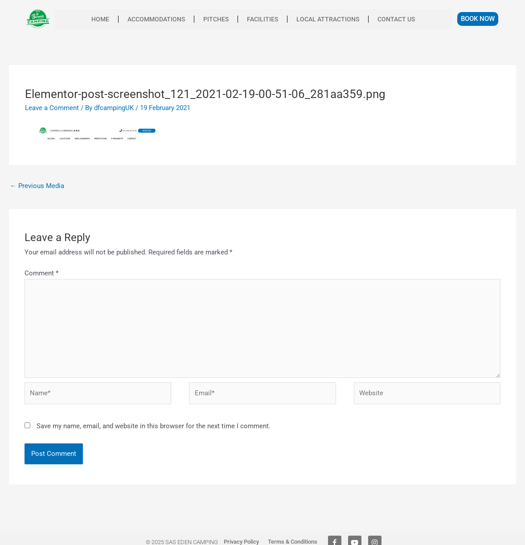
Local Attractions (327, 19)
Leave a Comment (52, 108)
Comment (41, 273)
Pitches (216, 19)
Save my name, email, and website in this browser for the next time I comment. (154, 426)
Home (100, 19)
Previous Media (37, 186)
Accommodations (156, 19)
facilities (262, 19)
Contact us (396, 19)
